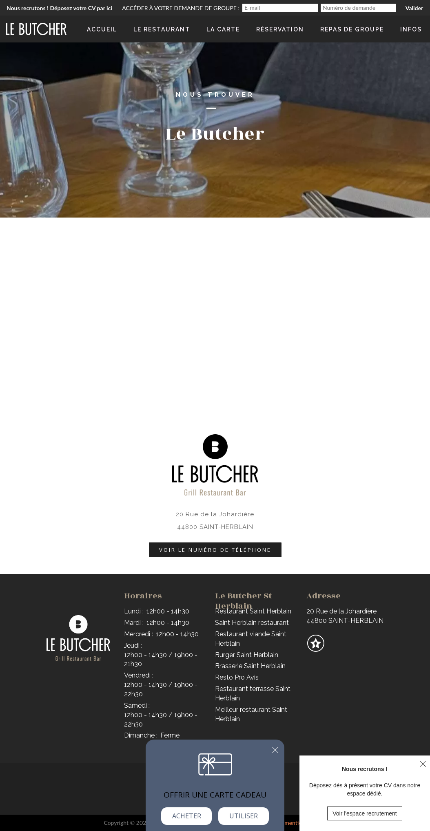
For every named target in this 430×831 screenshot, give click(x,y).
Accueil (102, 29)
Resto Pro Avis (237, 677)
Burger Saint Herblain (246, 655)
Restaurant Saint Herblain (253, 611)
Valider (414, 7)
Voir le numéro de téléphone (215, 549)
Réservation (280, 29)
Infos (411, 29)
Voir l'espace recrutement (364, 813)
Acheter (186, 815)
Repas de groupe (352, 29)
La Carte (223, 29)
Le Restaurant (161, 29)
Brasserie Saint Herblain (250, 666)
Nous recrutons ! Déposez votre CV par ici (59, 7)
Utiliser (243, 815)
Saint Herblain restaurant (252, 623)
